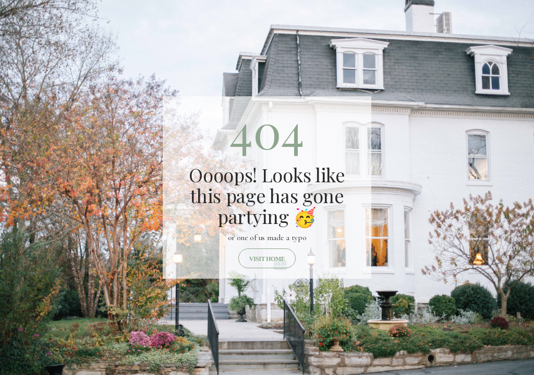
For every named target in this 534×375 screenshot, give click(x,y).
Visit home (267, 258)
